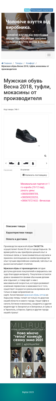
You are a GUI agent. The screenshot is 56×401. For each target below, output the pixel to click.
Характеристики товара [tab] (19, 232)
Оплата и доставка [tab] (16, 239)
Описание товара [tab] (15, 226)
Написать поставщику (35, 175)
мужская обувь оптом (35, 295)
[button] (13, 349)
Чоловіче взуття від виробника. (28, 24)
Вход (27, 10)
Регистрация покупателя (41, 10)
